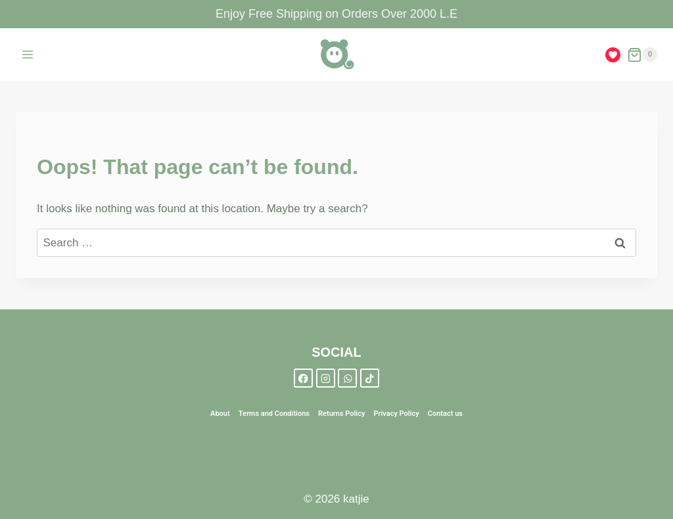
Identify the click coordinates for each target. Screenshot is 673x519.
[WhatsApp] (347, 378)
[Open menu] (28, 55)
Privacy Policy (396, 413)
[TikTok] (369, 378)
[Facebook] (303, 378)
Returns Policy (341, 413)
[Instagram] (325, 378)
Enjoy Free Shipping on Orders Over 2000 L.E (336, 13)
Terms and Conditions (274, 413)
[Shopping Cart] (642, 54)
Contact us (445, 413)
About (220, 413)
